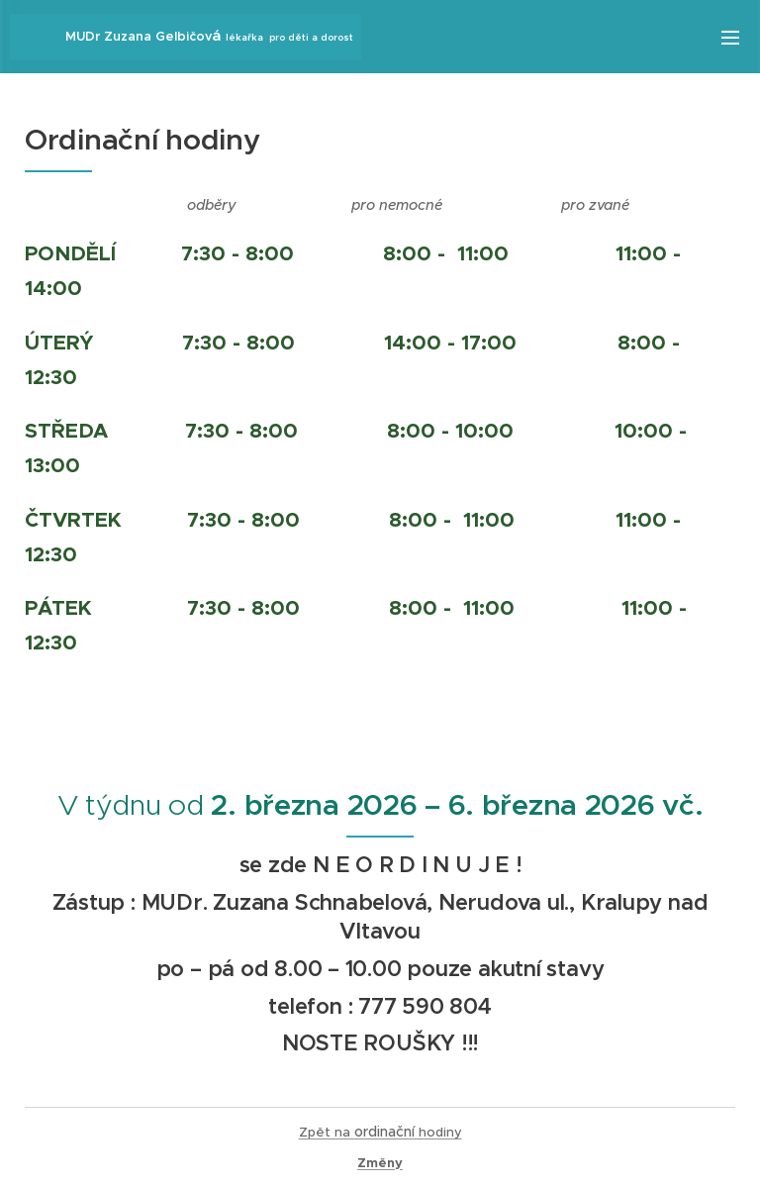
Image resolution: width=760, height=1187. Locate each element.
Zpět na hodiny (380, 1132)
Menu (730, 38)
